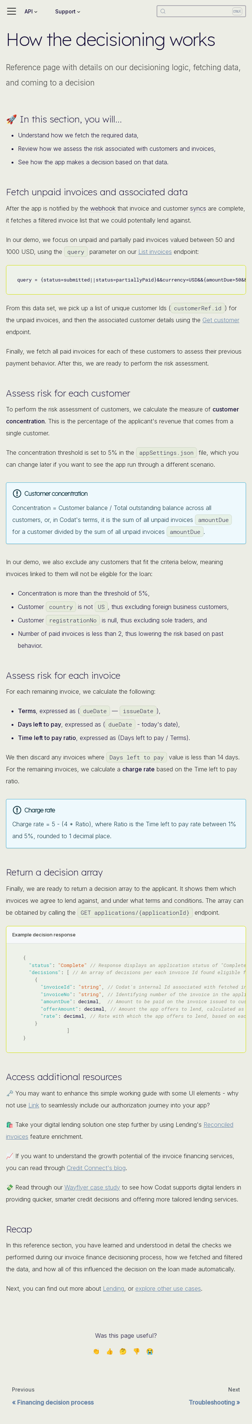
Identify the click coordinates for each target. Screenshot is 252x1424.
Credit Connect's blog (96, 1168)
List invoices (155, 251)
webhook (103, 208)
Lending (113, 1288)
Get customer (220, 320)
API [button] (29, 11)
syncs (198, 208)
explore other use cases (168, 1288)
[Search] (201, 11)
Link (33, 1105)
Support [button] (65, 11)
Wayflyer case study (92, 1187)
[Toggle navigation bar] (11, 11)
